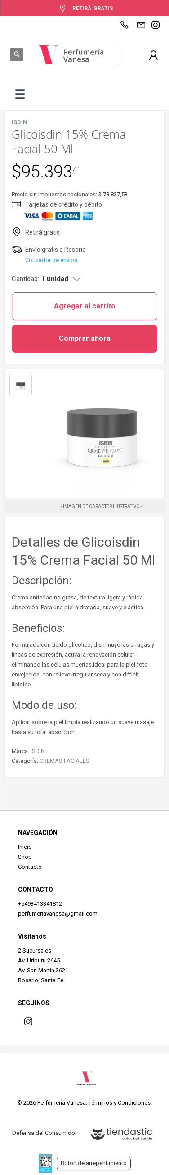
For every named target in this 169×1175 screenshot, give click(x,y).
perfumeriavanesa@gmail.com (58, 913)
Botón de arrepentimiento (94, 1163)
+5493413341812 (40, 903)
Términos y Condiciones (120, 1102)
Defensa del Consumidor (44, 1133)
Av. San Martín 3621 (43, 970)
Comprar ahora (85, 338)
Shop (25, 856)
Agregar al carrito (85, 306)
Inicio (25, 847)
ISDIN (38, 751)
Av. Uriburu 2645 (39, 960)
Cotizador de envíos (51, 260)
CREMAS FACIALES (64, 761)
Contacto (30, 866)
